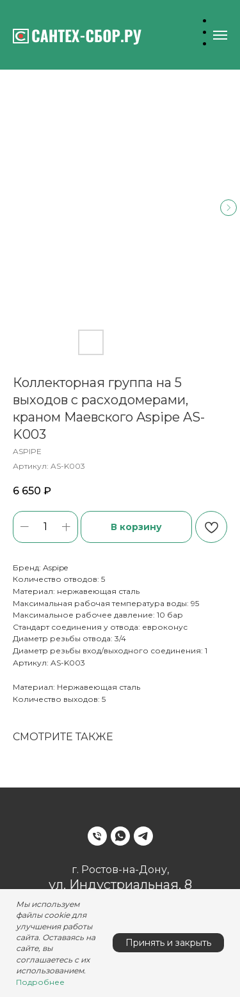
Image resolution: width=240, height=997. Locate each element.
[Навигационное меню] (220, 35)
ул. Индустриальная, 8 (120, 884)
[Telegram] (143, 836)
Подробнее (40, 982)
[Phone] (97, 836)
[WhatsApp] (120, 836)
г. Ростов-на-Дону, (120, 870)
